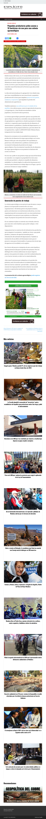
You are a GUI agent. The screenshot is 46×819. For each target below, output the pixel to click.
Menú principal (8, 19)
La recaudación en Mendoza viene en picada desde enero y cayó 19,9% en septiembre (34, 330)
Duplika (40, 817)
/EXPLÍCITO (13, 817)
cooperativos (15, 99)
